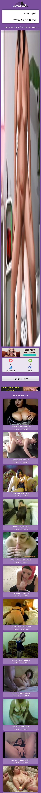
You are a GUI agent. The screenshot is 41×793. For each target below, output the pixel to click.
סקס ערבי (30, 13)
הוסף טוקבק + (20, 378)
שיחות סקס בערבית (24, 19)
